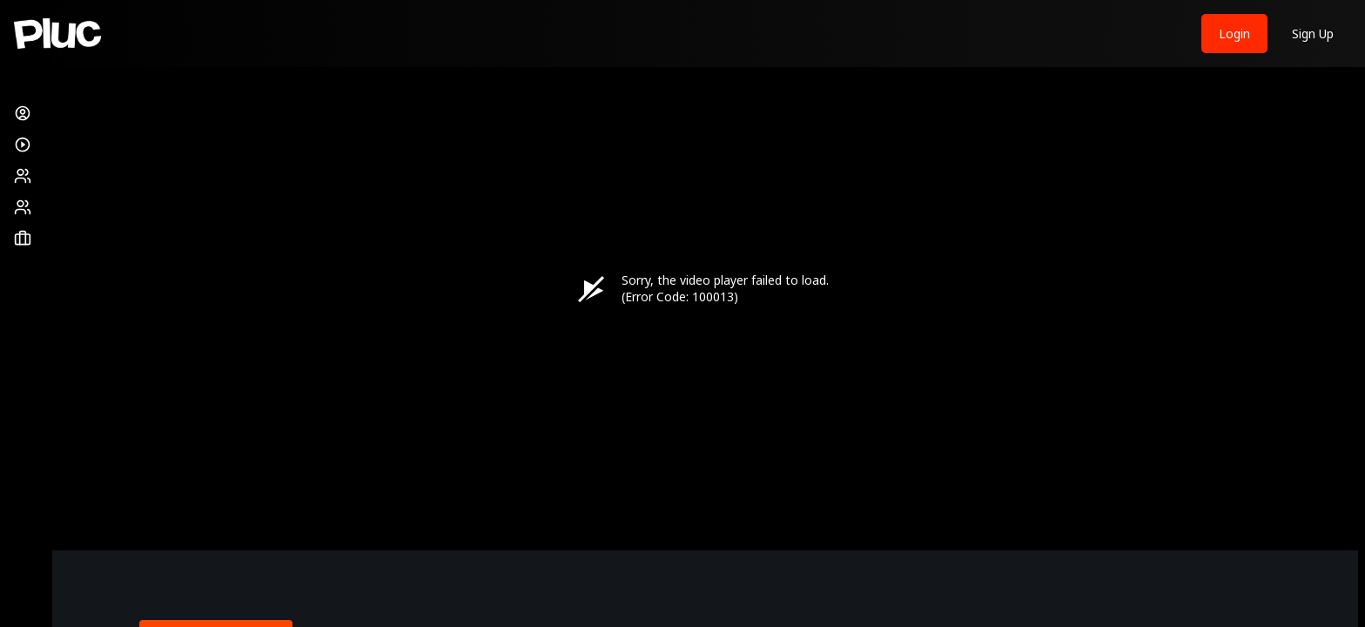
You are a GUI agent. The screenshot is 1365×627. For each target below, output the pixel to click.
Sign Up (1313, 33)
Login (1234, 33)
